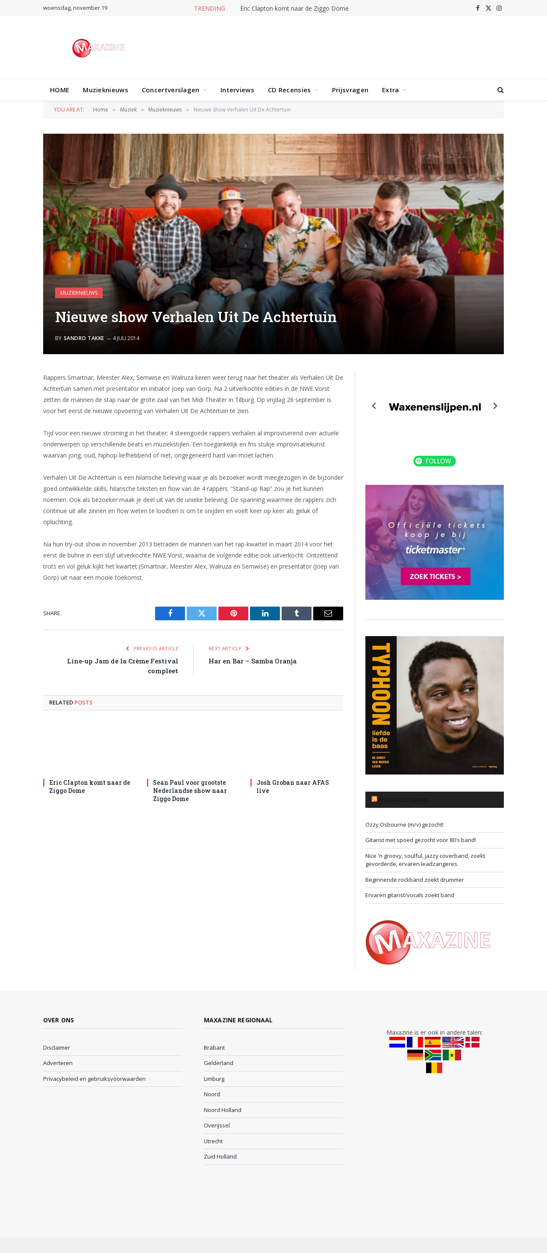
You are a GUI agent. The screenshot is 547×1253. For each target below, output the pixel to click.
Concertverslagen (171, 89)
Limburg (214, 1079)
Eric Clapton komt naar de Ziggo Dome (294, 8)
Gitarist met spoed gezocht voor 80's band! (420, 840)
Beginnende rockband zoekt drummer (414, 879)
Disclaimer (56, 1047)
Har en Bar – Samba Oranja (253, 661)
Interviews (237, 89)
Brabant (214, 1047)
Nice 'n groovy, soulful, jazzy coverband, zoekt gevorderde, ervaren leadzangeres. (425, 860)
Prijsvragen (350, 89)
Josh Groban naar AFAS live (292, 786)
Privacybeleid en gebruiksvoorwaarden (94, 1079)
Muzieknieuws (105, 89)
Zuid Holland (220, 1156)
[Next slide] (494, 405)
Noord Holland (222, 1110)
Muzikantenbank (403, 800)
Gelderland (218, 1063)
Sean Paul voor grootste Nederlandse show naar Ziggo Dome (190, 790)
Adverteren (58, 1063)
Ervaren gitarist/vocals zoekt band (409, 895)
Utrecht (213, 1141)
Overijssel (217, 1125)
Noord (212, 1094)
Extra (390, 89)
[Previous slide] (374, 405)
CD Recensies (289, 89)
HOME (59, 89)
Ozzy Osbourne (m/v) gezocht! (404, 824)
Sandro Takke (84, 338)
